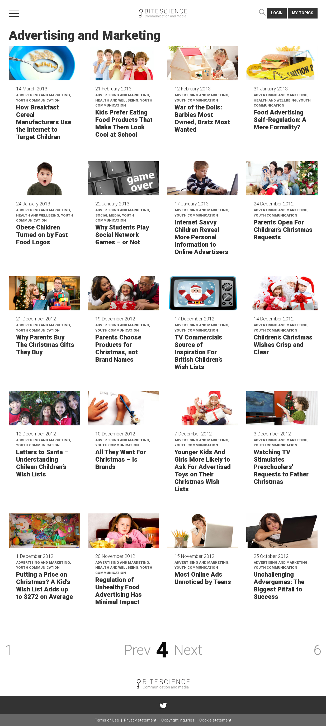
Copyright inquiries (177, 720)
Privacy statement (140, 720)
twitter (163, 705)
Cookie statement (215, 720)
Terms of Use (107, 720)
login (276, 13)
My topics (302, 13)
